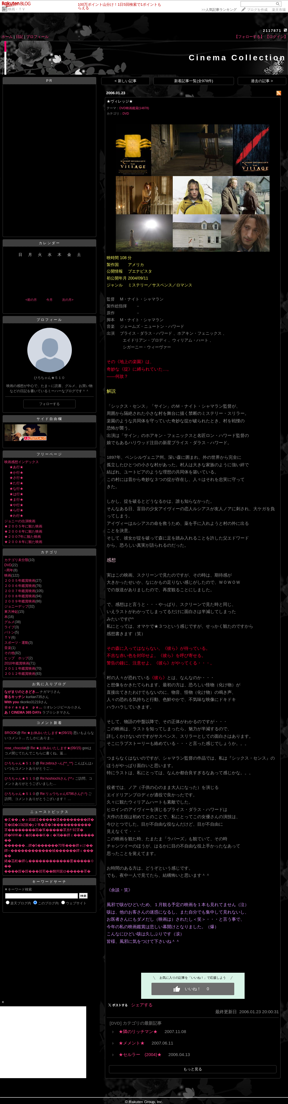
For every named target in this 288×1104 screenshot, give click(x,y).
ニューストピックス (49, 812)
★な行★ (16, 489)
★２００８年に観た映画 (23, 542)
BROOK (11, 733)
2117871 (272, 30)
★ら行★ (16, 510)
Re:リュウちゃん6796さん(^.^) (64, 794)
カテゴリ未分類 (16, 560)
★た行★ (16, 483)
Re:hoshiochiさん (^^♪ (57, 779)
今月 (49, 299)
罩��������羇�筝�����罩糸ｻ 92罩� (43, 830)
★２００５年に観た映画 (23, 526)
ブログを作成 (257, 10)
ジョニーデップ (16, 606)
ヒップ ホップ (16, 658)
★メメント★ (132, 1043)
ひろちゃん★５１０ (20, 763)
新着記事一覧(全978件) (193, 81)
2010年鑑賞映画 (16, 663)
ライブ (9, 627)
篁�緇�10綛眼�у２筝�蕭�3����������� (47, 825)
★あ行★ (16, 467)
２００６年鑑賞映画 (19, 586)
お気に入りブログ (49, 684)
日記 (19, 36)
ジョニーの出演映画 (19, 521)
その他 (9, 653)
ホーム (7, 36)
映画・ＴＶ (16, 9)
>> (219, 10)
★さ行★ (16, 478)
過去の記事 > (262, 81)
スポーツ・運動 (16, 643)
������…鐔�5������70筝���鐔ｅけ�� (48, 845)
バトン (9, 632)
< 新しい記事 (126, 81)
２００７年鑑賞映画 (19, 591)
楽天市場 (279, 10)
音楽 (7, 648)
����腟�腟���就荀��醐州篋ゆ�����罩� (47, 871)
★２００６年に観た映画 (23, 531)
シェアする (142, 1004)
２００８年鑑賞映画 (19, 596)
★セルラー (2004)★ (140, 1054)
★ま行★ (16, 500)
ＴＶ (7, 637)
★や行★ (16, 505)
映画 (7, 575)
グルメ (9, 622)
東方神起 (11, 612)
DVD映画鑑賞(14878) (134, 108)
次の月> (67, 299)
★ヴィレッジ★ (120, 101)
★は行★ (16, 494)
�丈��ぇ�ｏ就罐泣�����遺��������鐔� (49, 820)
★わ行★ (16, 516)
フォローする (49, 404)
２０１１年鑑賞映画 (19, 668)
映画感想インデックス (21, 462)
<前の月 (31, 299)
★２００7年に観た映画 (22, 537)
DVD (7, 565)
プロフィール (37, 36)
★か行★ (16, 473)
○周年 (8, 570)
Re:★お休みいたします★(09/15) (47, 733)
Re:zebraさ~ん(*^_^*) (57, 763)
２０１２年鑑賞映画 (19, 674)
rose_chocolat (15, 748)
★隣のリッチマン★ (138, 1031)
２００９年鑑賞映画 (19, 601)
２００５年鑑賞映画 (19, 581)
